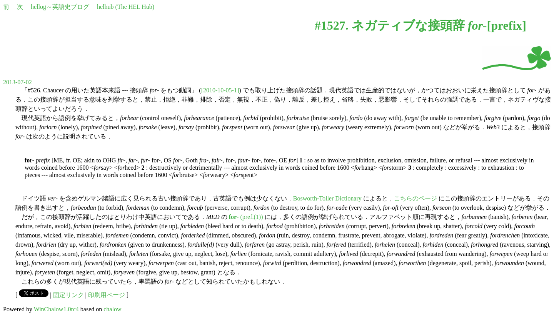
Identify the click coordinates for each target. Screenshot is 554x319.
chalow (112, 309)
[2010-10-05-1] (220, 90)
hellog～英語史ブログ (60, 6)
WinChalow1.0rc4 (56, 309)
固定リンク (68, 295)
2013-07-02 (17, 82)
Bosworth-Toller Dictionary (327, 198)
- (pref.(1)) (246, 217)
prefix (506, 25)
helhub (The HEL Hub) (125, 6)
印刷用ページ (106, 295)
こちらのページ (415, 198)
